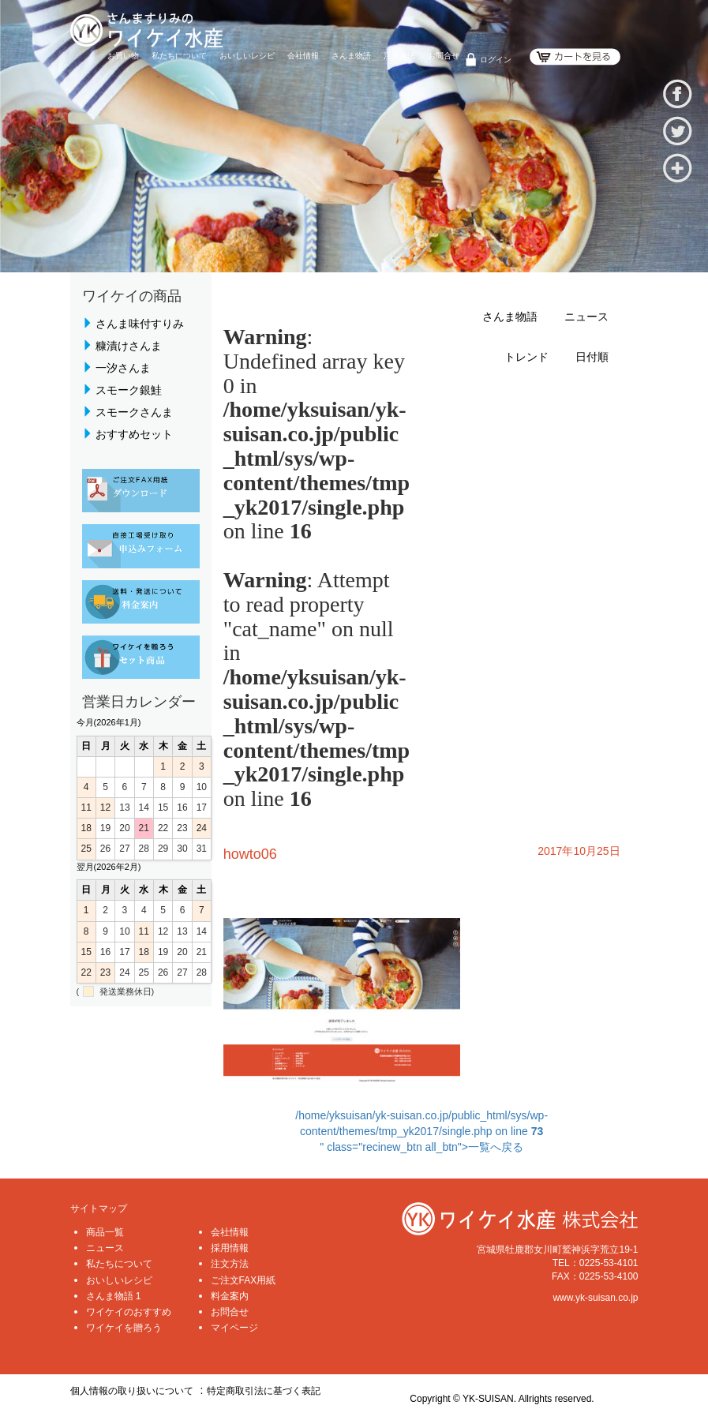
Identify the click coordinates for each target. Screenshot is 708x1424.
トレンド (526, 357)
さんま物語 (351, 55)
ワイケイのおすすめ (128, 1311)
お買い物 (123, 55)
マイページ (234, 1327)
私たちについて (179, 55)
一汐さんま (123, 368)
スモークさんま (134, 412)
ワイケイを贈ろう (124, 1327)
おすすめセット (134, 434)
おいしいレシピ (247, 55)
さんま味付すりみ (140, 323)
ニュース (586, 317)
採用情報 (230, 1247)
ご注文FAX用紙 (243, 1280)
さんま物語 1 (113, 1296)
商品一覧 (105, 1232)
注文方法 (399, 55)
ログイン (495, 59)
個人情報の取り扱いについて (131, 1390)
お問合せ (443, 55)
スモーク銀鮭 (129, 390)
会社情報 (303, 55)
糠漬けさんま (129, 345)
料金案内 (230, 1296)
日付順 (592, 357)
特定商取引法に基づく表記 (263, 1390)
